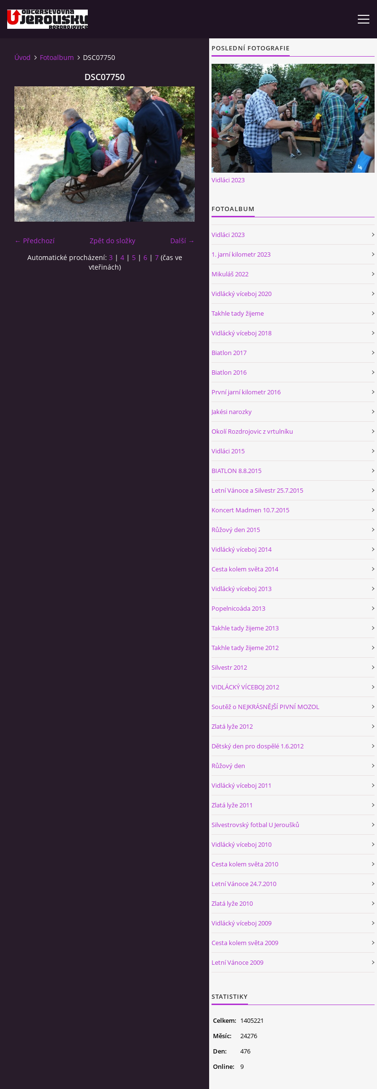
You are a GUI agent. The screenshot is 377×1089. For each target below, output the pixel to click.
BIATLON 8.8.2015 (236, 470)
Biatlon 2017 (229, 352)
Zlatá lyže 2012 (232, 726)
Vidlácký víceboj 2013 (241, 588)
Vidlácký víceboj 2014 (241, 549)
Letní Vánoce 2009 (237, 962)
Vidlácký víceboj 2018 (241, 333)
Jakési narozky (232, 411)
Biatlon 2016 (229, 372)
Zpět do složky (112, 240)
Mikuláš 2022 (230, 274)
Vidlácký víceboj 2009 (241, 923)
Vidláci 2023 (228, 180)
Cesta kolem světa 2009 (245, 942)
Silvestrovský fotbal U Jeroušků (255, 824)
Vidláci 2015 (228, 451)
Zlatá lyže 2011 (232, 805)
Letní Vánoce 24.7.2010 (244, 883)
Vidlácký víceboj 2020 (241, 293)
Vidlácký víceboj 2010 (241, 844)
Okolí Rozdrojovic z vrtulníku (252, 431)
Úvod (22, 57)
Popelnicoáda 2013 (238, 608)
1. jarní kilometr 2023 (241, 254)
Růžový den (228, 765)
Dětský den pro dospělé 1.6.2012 (258, 746)
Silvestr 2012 (229, 667)
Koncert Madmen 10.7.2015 (250, 510)
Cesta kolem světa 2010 (245, 864)
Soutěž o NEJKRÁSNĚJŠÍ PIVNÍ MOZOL (265, 706)
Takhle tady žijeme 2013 (245, 628)
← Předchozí (34, 240)
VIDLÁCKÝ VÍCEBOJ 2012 (245, 687)
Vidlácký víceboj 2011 (241, 785)
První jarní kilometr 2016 (246, 392)
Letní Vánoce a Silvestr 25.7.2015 (257, 490)
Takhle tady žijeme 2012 (245, 647)
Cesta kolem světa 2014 (245, 569)
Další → (182, 240)
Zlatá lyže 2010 (232, 903)
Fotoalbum (57, 57)
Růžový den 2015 (236, 529)
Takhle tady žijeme (238, 313)
